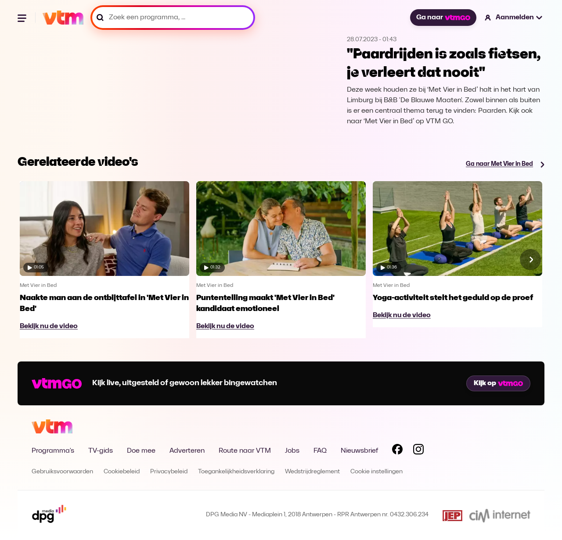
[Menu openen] (23, 17)
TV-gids (100, 450)
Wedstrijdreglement (312, 471)
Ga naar (443, 17)
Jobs (292, 450)
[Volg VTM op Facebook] (397, 451)
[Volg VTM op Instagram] (418, 451)
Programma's (53, 450)
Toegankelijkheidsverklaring (236, 471)
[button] (513, 17)
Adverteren (187, 450)
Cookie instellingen (376, 471)
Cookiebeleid (122, 471)
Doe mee (141, 450)
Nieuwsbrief (359, 450)
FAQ (320, 450)
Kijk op (498, 383)
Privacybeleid (168, 471)
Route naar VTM (245, 450)
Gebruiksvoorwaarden (62, 471)
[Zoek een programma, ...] (172, 17)
